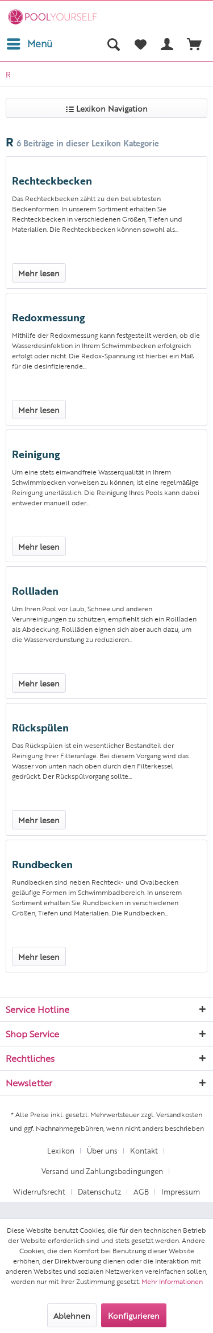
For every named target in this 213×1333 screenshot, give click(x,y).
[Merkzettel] (140, 43)
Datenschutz (99, 1191)
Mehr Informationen (172, 1281)
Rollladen (35, 590)
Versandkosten (179, 1114)
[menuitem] (29, 43)
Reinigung (36, 453)
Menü (29, 42)
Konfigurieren (134, 1315)
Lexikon (60, 1150)
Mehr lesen (39, 273)
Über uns (102, 1150)
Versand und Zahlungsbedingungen (102, 1171)
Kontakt (144, 1150)
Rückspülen (40, 727)
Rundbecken (42, 863)
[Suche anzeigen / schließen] (113, 43)
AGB (141, 1191)
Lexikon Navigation (107, 108)
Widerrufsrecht (39, 1191)
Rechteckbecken (52, 180)
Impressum (180, 1191)
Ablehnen (71, 1315)
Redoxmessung (48, 317)
